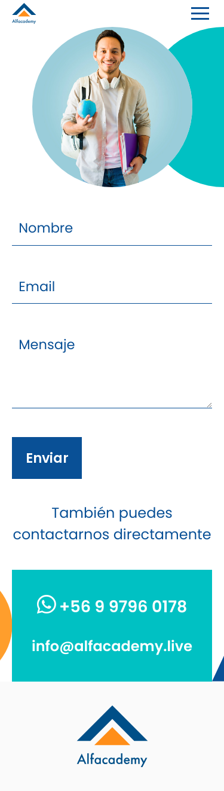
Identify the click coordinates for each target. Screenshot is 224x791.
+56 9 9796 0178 (112, 607)
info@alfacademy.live (112, 646)
